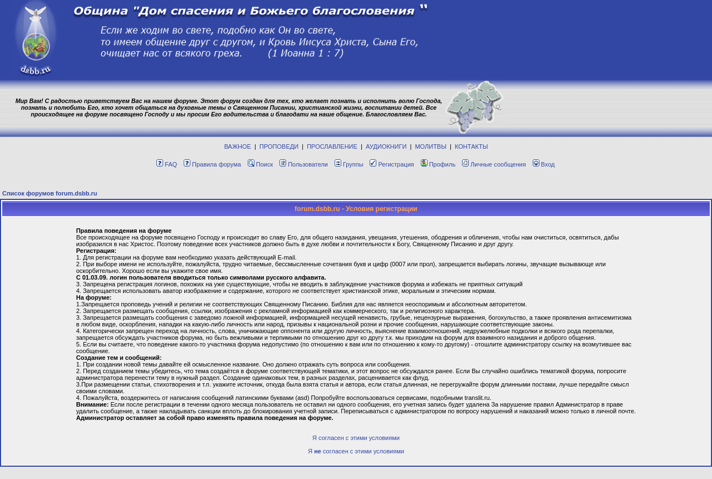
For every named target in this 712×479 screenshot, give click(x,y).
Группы (349, 164)
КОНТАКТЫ (471, 146)
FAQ (166, 164)
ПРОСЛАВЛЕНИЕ (332, 146)
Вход (544, 164)
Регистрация (392, 164)
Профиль (438, 164)
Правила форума (212, 164)
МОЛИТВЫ (430, 146)
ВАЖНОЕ (237, 146)
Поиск (260, 164)
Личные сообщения (494, 164)
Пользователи (303, 164)
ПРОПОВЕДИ (278, 146)
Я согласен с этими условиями (356, 437)
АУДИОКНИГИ (386, 146)
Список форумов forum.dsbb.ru (49, 193)
